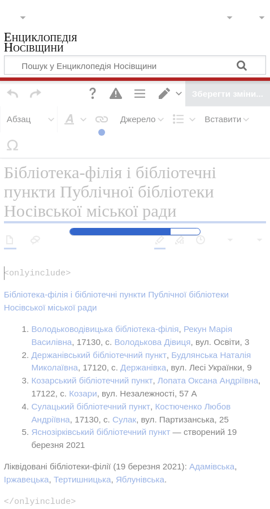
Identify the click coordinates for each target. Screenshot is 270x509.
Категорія (22, 414)
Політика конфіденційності (61, 480)
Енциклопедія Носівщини (40, 43)
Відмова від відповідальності (117, 492)
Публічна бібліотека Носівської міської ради (135, 414)
